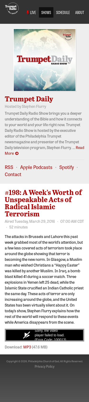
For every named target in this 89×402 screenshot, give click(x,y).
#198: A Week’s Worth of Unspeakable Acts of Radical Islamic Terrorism (43, 203)
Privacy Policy (44, 366)
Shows (46, 12)
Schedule (63, 12)
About (79, 12)
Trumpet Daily (29, 98)
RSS (9, 167)
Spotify (66, 167)
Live (31, 12)
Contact (13, 174)
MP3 (27, 347)
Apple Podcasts (36, 167)
